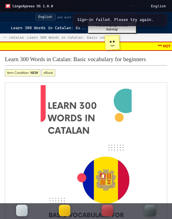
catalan (16, 37)
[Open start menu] (29, 6)
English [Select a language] (158, 6)
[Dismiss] (160, 20)
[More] (150, 211)
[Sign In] (132, 6)
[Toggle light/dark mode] (142, 6)
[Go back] (7, 28)
